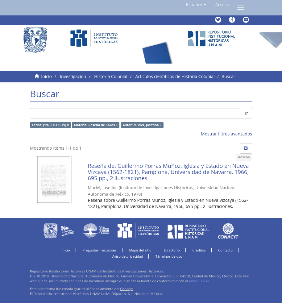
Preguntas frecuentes (99, 250)
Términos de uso (169, 256)
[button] (196, 4)
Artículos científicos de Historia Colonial (175, 76)
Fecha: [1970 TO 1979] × (50, 125)
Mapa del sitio (140, 250)
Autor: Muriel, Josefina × (141, 125)
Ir (246, 113)
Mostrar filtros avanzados (226, 134)
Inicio (46, 76)
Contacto (225, 250)
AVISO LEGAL (199, 281)
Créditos (198, 250)
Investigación (73, 76)
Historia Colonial (110, 76)
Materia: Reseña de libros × (95, 125)
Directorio (172, 250)
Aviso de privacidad (127, 256)
